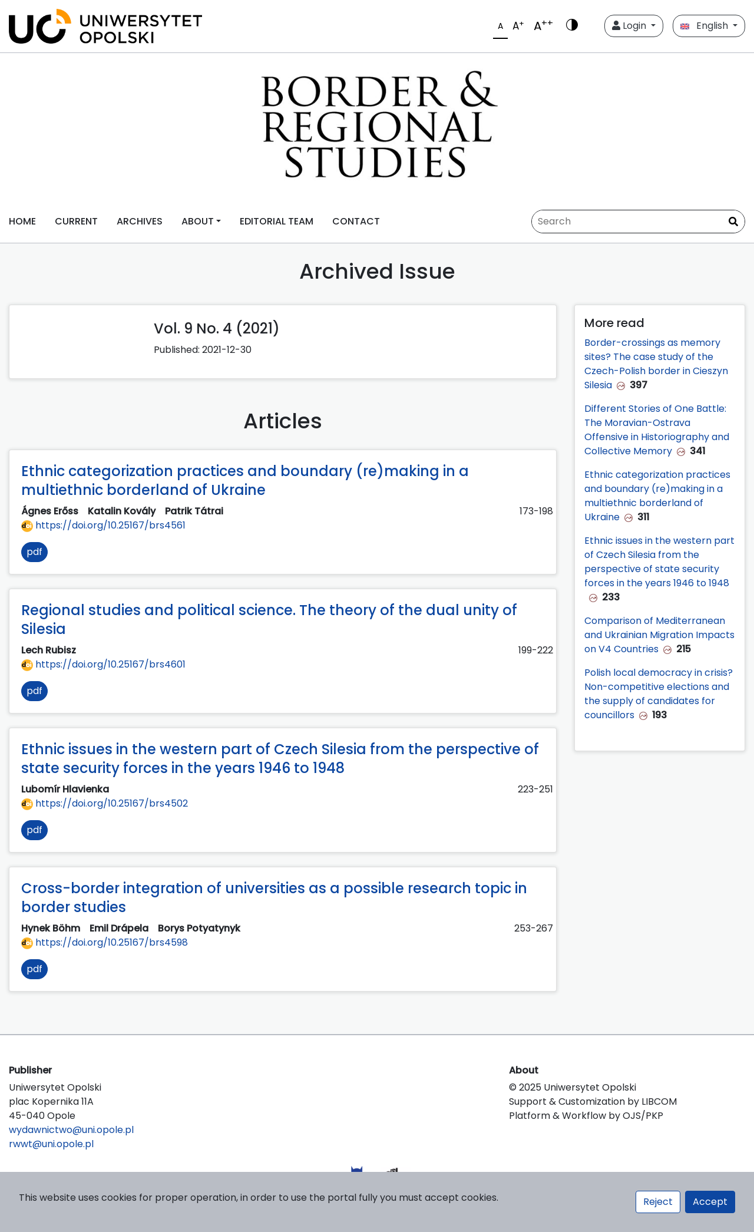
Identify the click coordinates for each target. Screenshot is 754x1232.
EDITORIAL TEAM (276, 221)
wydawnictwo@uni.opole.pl (71, 1130)
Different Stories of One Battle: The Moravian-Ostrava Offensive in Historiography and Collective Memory (656, 430)
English (705, 25)
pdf (34, 552)
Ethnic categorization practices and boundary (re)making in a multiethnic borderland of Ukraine (657, 496)
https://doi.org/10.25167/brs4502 (104, 803)
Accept (710, 1201)
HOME (22, 221)
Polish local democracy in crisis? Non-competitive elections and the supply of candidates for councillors (658, 694)
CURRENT (76, 221)
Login (630, 25)
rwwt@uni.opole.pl (51, 1144)
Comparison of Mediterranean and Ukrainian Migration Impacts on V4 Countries (659, 635)
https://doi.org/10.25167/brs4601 (103, 664)
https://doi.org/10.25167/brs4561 (103, 525)
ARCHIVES (140, 221)
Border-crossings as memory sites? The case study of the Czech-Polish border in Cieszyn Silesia (656, 364)
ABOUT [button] (197, 221)
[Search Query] (638, 221)
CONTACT (356, 221)
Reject (658, 1201)
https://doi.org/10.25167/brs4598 (104, 942)
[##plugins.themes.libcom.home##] (377, 126)
